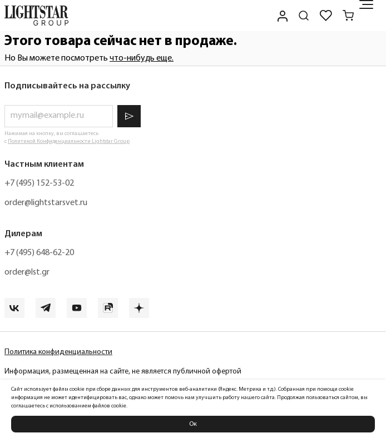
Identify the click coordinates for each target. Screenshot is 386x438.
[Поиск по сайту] (304, 15)
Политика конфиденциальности (58, 352)
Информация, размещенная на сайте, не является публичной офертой (122, 371)
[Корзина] (348, 15)
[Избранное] (326, 15)
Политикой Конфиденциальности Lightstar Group (69, 141)
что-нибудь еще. (142, 58)
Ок (193, 424)
